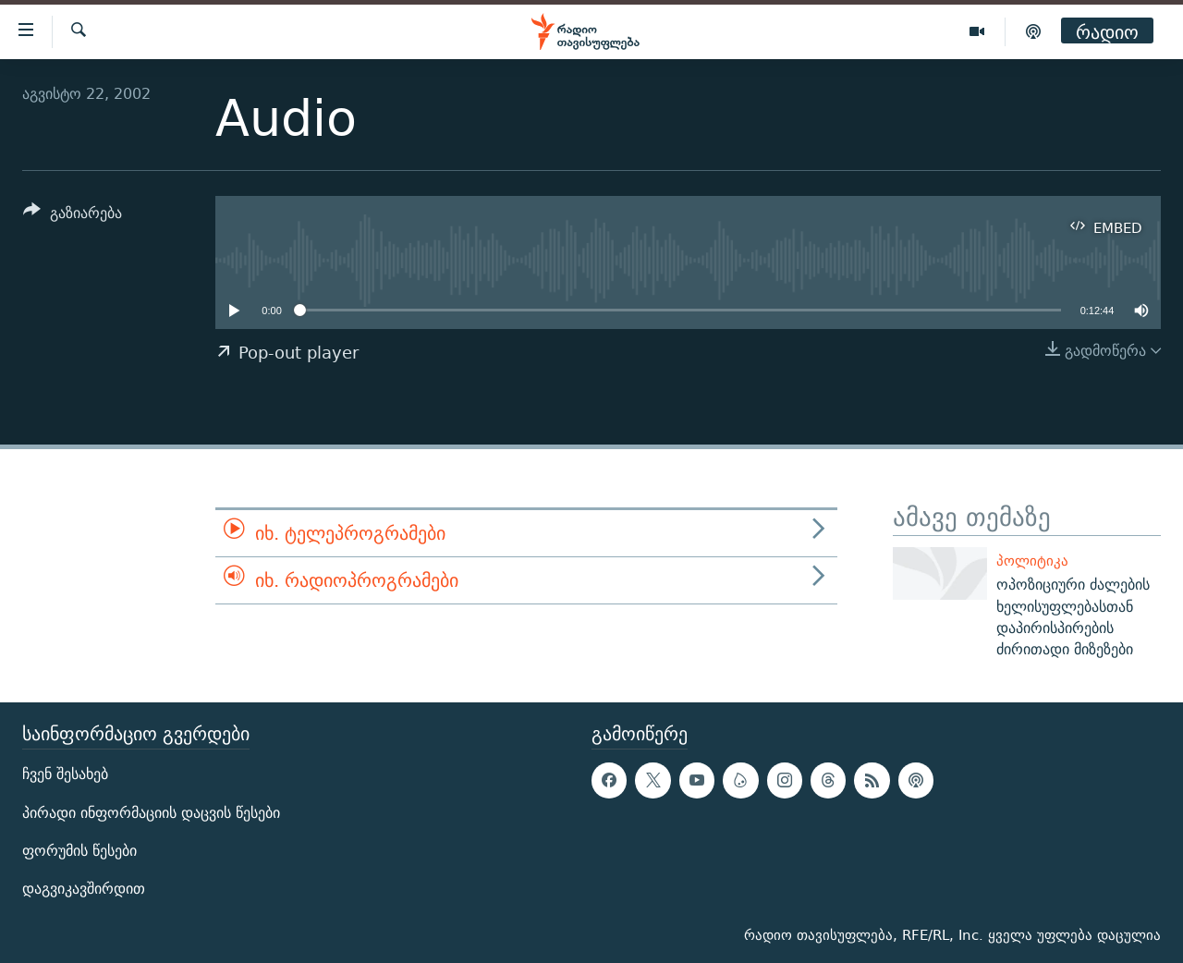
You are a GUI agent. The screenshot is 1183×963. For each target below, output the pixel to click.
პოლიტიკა (1032, 560)
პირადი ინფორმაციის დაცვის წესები (151, 812)
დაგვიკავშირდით (83, 888)
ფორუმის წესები (79, 850)
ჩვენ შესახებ (65, 774)
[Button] (72, 216)
